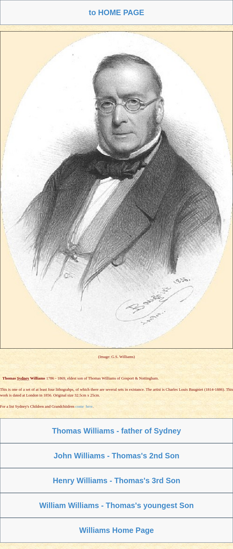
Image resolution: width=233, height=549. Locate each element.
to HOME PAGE (116, 12)
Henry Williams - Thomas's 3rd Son (116, 480)
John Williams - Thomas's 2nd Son (116, 455)
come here (84, 406)
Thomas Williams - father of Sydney (116, 431)
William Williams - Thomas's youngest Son (116, 505)
